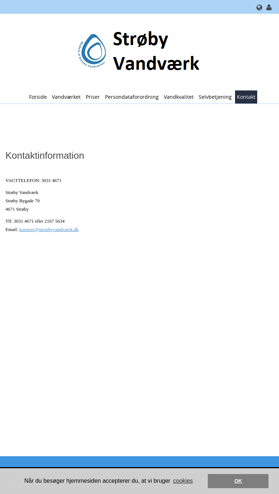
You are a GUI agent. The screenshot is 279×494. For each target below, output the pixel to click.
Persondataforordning (132, 96)
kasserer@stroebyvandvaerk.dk (48, 229)
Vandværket (66, 96)
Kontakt (246, 96)
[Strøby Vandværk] (137, 51)
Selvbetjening (215, 96)
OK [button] (238, 481)
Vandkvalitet (179, 96)
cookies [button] (183, 481)
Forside (38, 96)
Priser (93, 96)
